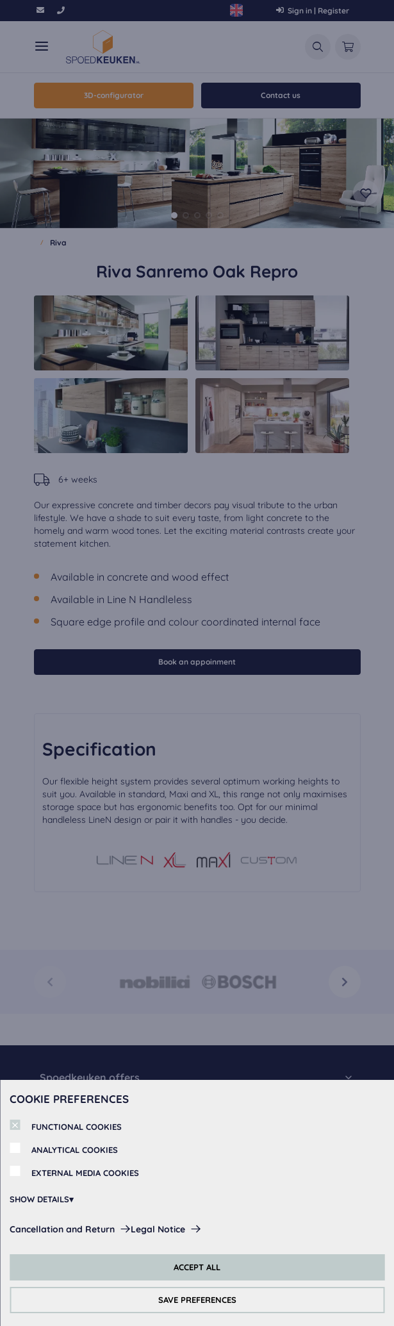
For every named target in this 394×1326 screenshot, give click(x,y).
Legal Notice (158, 1229)
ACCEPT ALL (197, 1267)
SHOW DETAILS (39, 1199)
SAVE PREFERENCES (197, 1300)
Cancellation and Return (62, 1229)
